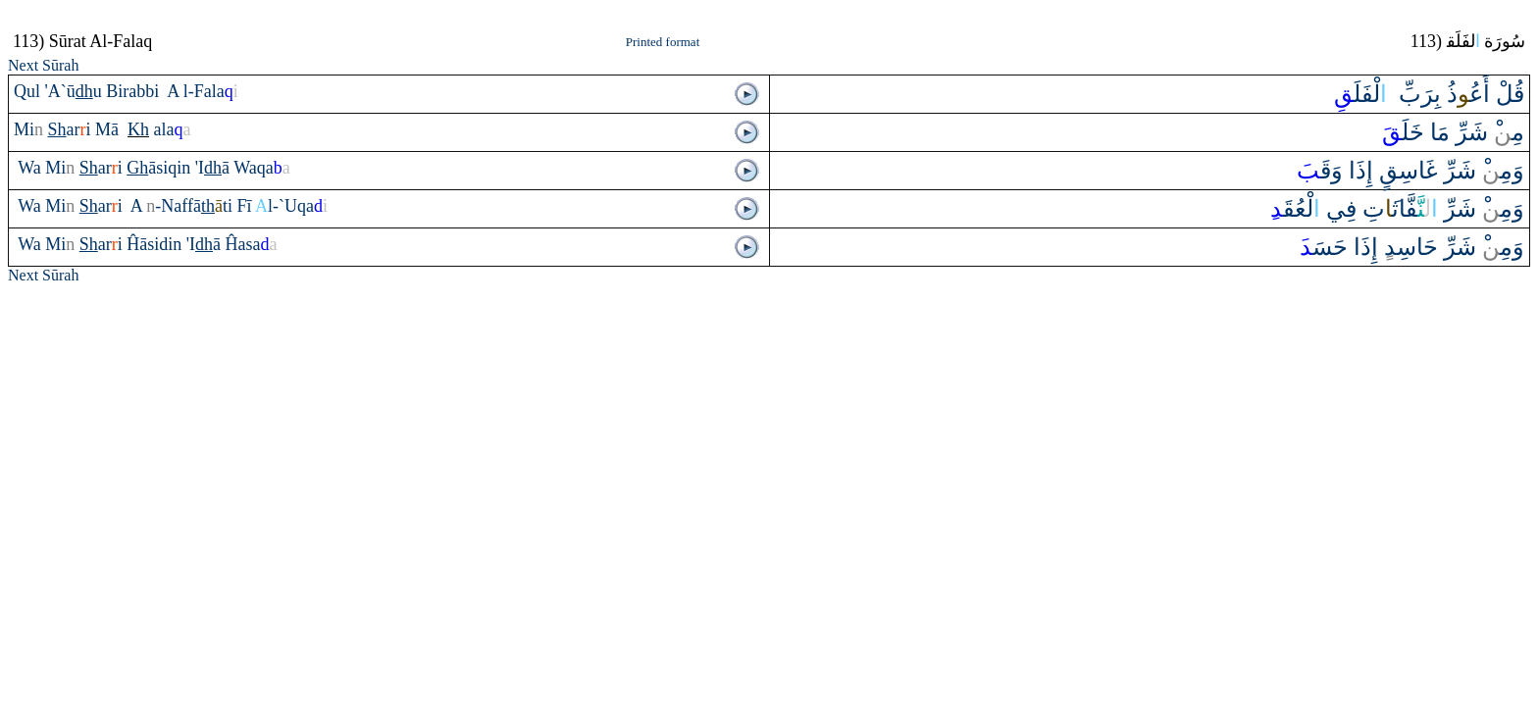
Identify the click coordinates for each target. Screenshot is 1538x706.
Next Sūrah (43, 65)
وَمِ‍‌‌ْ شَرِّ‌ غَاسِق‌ (1451, 170)
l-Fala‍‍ (210, 91)
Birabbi (135, 91)
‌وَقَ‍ (1320, 170)
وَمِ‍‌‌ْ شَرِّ (1481, 209)
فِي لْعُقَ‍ (1313, 209)
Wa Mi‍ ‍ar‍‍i (72, 206)
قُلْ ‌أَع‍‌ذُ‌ (1482, 94)
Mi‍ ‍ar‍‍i (54, 129)
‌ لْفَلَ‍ (1363, 94)
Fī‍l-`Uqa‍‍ (282, 206)
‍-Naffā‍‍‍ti (191, 206)
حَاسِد (1411, 247)
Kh (138, 129)
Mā (109, 129)
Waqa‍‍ (261, 167)
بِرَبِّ (1417, 94)
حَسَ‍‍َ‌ (1324, 247)
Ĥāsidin (156, 244)
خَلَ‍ (1403, 132)
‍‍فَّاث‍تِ (1397, 209)
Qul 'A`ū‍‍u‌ (58, 91)
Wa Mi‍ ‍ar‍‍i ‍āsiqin (106, 167)
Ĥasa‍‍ (252, 244)
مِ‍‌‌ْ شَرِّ (1490, 132)
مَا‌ (1437, 132)
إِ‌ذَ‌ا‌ (1358, 170)
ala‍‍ (172, 129)
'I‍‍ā (214, 167)
